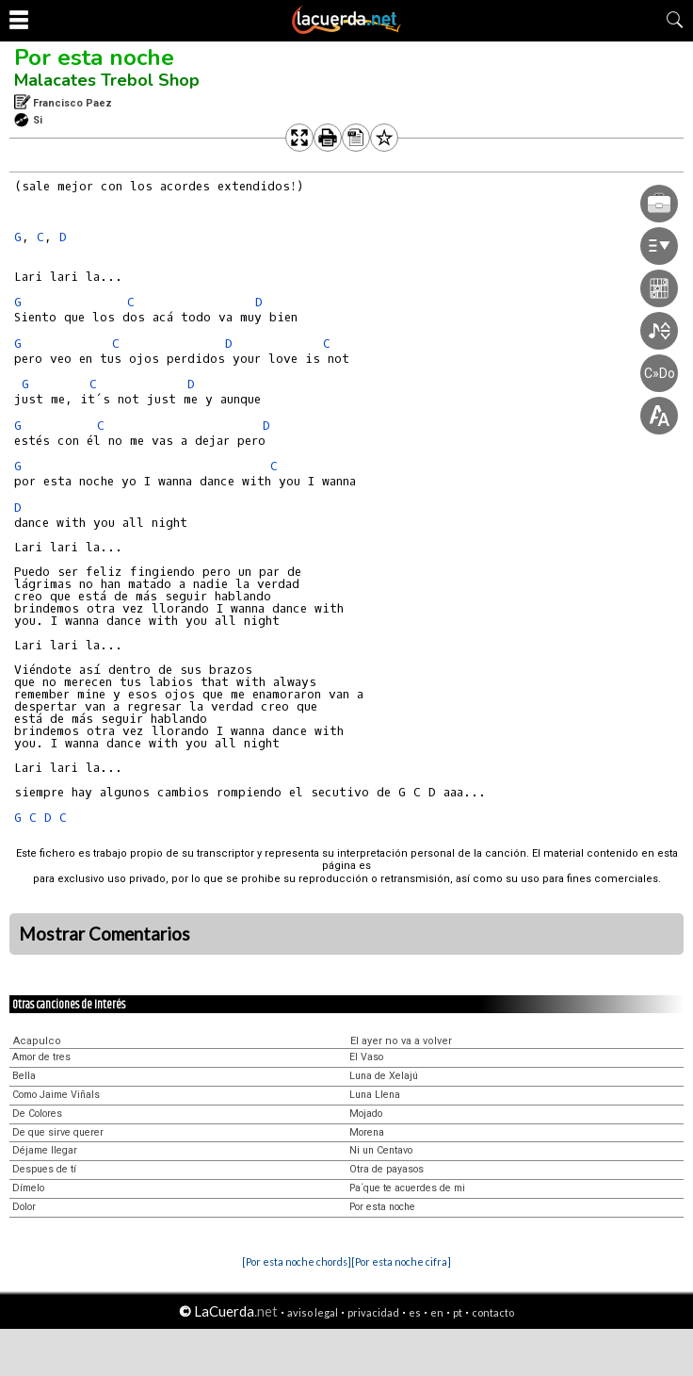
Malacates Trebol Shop (107, 80)
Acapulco (37, 1041)
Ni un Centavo (380, 1150)
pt (457, 1312)
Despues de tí (44, 1169)
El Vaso (366, 1057)
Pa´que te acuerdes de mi (407, 1188)
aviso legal (312, 1312)
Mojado (365, 1113)
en (436, 1312)
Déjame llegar (44, 1150)
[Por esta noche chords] (296, 1261)
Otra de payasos (386, 1169)
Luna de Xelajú (383, 1076)
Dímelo (28, 1188)
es (415, 1312)
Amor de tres (41, 1057)
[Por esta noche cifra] (401, 1261)
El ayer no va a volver (401, 1041)
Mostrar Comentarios (104, 934)
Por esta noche (94, 57)
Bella (24, 1076)
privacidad (373, 1312)
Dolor (24, 1207)
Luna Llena (374, 1095)
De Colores (37, 1113)
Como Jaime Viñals (56, 1095)
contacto (493, 1312)
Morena (366, 1132)
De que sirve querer (58, 1132)
